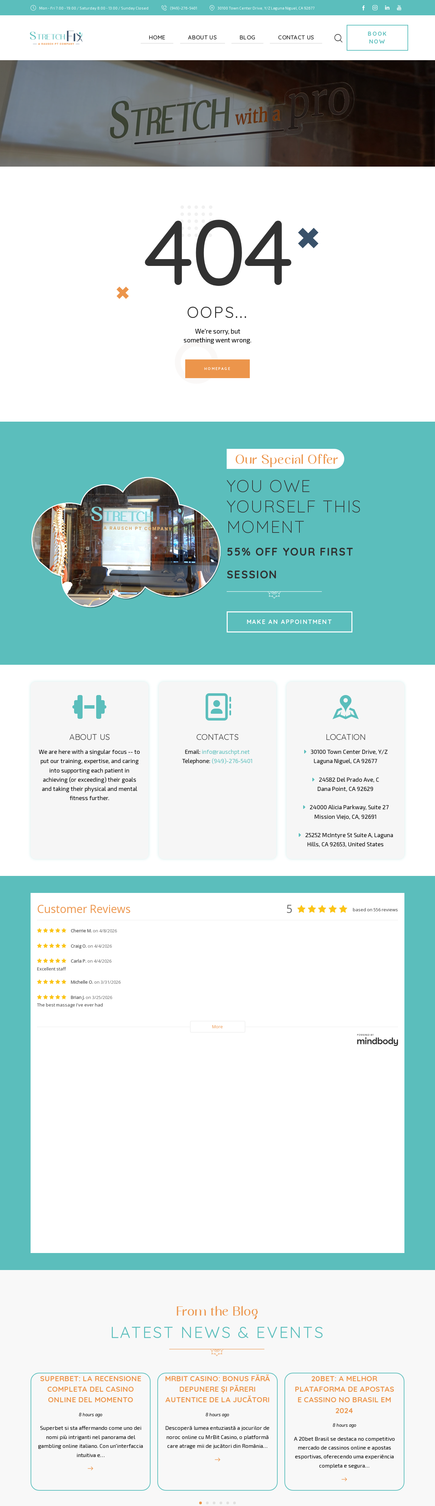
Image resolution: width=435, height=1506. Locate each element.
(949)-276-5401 (232, 760)
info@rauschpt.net (226, 751)
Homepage (217, 368)
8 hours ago (89, 1224)
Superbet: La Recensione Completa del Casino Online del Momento (89, 1199)
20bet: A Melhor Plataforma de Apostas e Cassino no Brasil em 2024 (345, 1204)
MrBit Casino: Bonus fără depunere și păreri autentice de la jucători (217, 1204)
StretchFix (59, 1490)
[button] (200, 1313)
